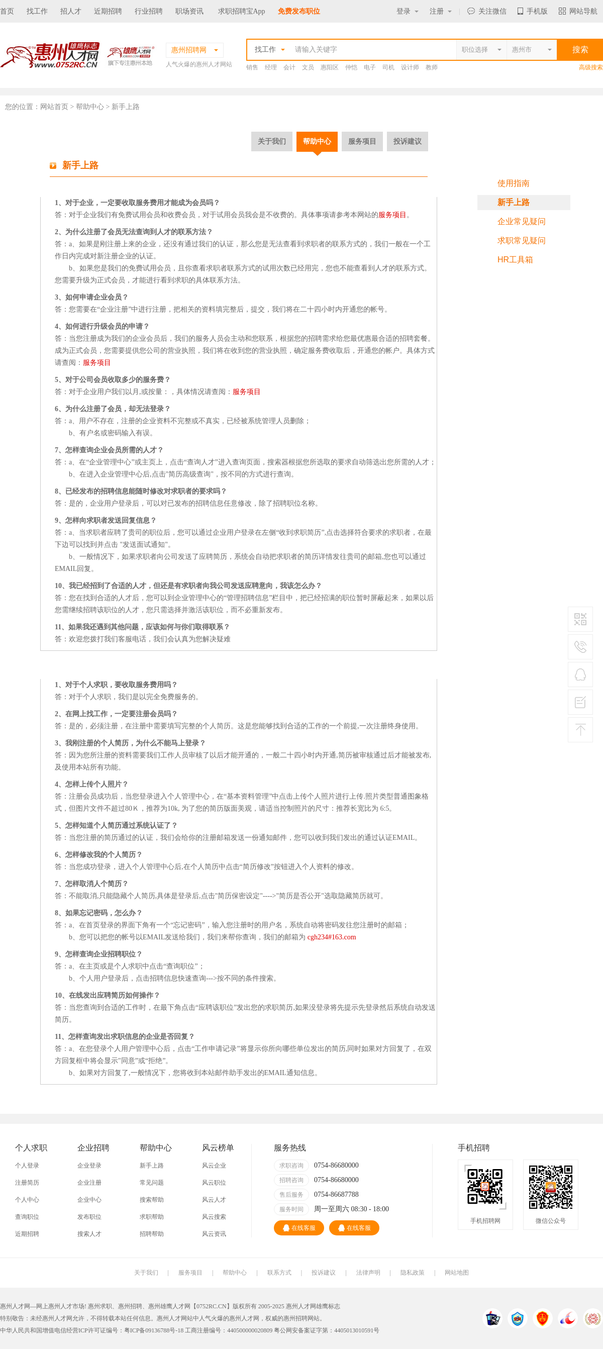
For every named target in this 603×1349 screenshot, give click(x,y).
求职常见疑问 (521, 240)
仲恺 (351, 67)
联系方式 (279, 1272)
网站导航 (578, 11)
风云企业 (214, 1165)
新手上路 (513, 202)
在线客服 (299, 1227)
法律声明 (368, 1272)
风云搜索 (214, 1216)
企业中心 (89, 1199)
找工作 (37, 11)
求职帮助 (152, 1216)
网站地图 (457, 1272)
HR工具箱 (515, 259)
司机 (388, 67)
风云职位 (214, 1182)
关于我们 (272, 141)
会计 (289, 67)
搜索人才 (89, 1233)
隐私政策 (412, 1272)
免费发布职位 (299, 11)
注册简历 (27, 1182)
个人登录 (27, 1165)
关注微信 (487, 11)
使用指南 (513, 183)
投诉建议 (407, 141)
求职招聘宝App (241, 11)
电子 (370, 67)
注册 (441, 11)
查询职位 (27, 1216)
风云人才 (214, 1199)
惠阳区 (330, 67)
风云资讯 (214, 1233)
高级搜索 (591, 67)
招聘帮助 (152, 1233)
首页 (7, 11)
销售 (252, 67)
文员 (308, 67)
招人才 (70, 11)
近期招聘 (108, 11)
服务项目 (362, 141)
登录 (407, 11)
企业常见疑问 (521, 221)
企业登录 (89, 1165)
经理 (271, 67)
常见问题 (152, 1182)
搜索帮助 (152, 1199)
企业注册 (89, 1182)
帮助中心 (317, 141)
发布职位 (89, 1216)
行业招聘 (149, 11)
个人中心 (27, 1199)
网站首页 (54, 107)
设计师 (410, 67)
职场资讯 (189, 11)
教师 (432, 67)
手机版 (533, 11)
